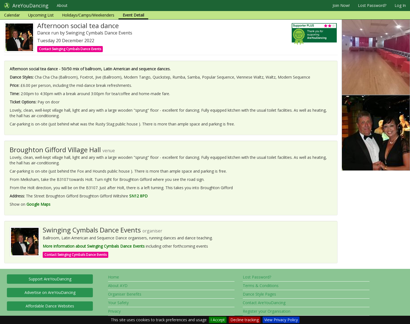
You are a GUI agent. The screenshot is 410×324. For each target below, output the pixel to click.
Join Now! (341, 5)
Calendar (12, 15)
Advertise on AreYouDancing (50, 292)
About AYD (118, 285)
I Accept (218, 319)
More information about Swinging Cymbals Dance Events (94, 246)
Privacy (114, 311)
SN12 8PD (138, 196)
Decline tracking (244, 319)
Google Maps (38, 204)
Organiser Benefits (124, 294)
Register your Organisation (266, 311)
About (62, 5)
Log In (400, 5)
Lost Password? (372, 5)
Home (113, 277)
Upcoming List (41, 15)
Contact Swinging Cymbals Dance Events (70, 49)
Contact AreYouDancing (264, 302)
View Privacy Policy (281, 319)
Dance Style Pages (259, 294)
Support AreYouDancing (50, 279)
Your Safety (118, 302)
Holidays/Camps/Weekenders (88, 15)
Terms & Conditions (261, 285)
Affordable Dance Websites (50, 306)
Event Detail (133, 15)
